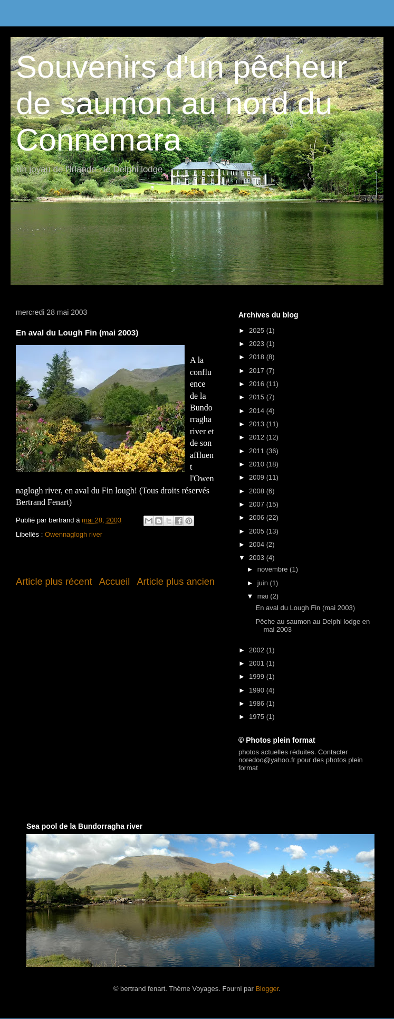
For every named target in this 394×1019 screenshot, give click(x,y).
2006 (257, 517)
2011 (257, 451)
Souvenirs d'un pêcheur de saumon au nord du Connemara (182, 103)
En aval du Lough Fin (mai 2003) (305, 608)
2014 (257, 411)
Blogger (266, 989)
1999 (257, 676)
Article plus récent (54, 581)
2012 (257, 437)
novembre (273, 569)
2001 (257, 663)
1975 (257, 717)
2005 (257, 531)
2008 (257, 491)
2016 (257, 384)
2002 (257, 650)
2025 (257, 330)
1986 (257, 703)
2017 (257, 371)
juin (263, 583)
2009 (257, 477)
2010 (257, 464)
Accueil (114, 581)
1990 (257, 690)
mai (264, 596)
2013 (257, 424)
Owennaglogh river (73, 534)
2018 (257, 357)
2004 (257, 544)
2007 (257, 504)
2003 (257, 558)
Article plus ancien (176, 581)
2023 (257, 344)
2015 (257, 397)
